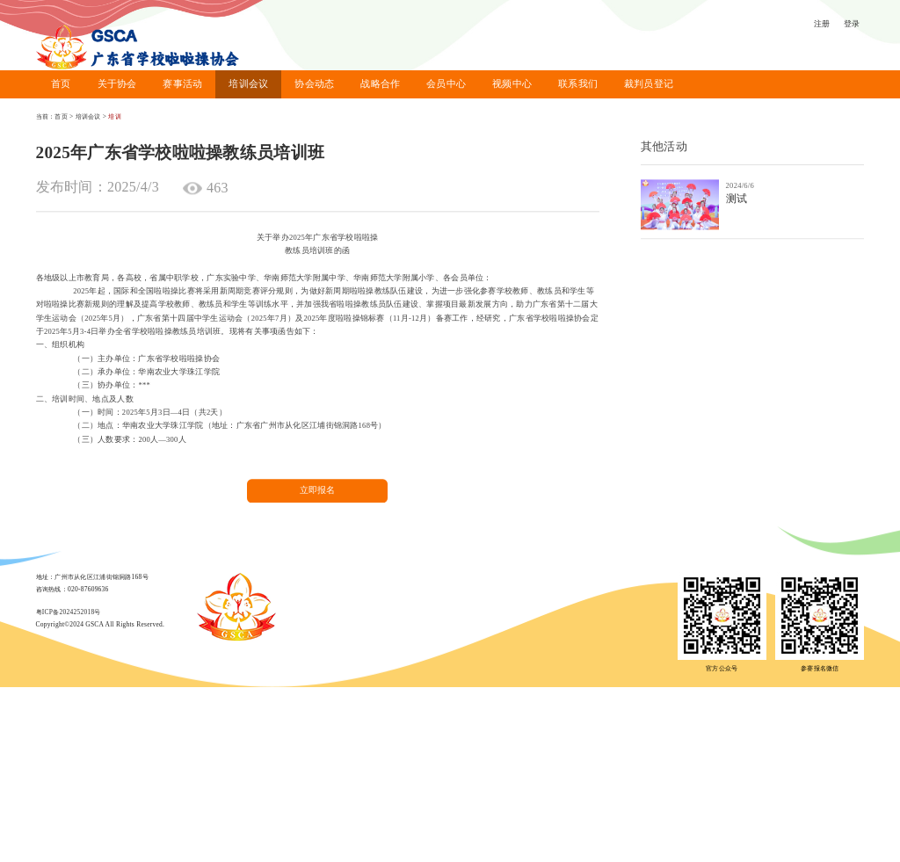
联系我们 (578, 84)
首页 (61, 84)
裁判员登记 (648, 84)
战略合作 (380, 84)
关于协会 (117, 84)
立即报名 (318, 498)
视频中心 (512, 84)
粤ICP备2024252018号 (68, 612)
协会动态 (314, 84)
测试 (737, 200)
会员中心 (446, 84)
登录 (852, 23)
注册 (822, 23)
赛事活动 (182, 84)
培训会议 (248, 84)
